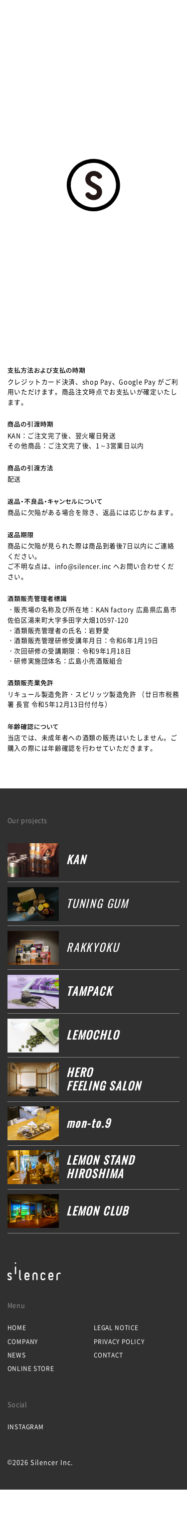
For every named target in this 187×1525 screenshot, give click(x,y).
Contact (108, 1355)
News (16, 1355)
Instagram (25, 1426)
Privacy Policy (119, 1341)
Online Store (30, 1368)
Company (22, 1341)
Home (16, 1327)
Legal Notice (116, 1327)
